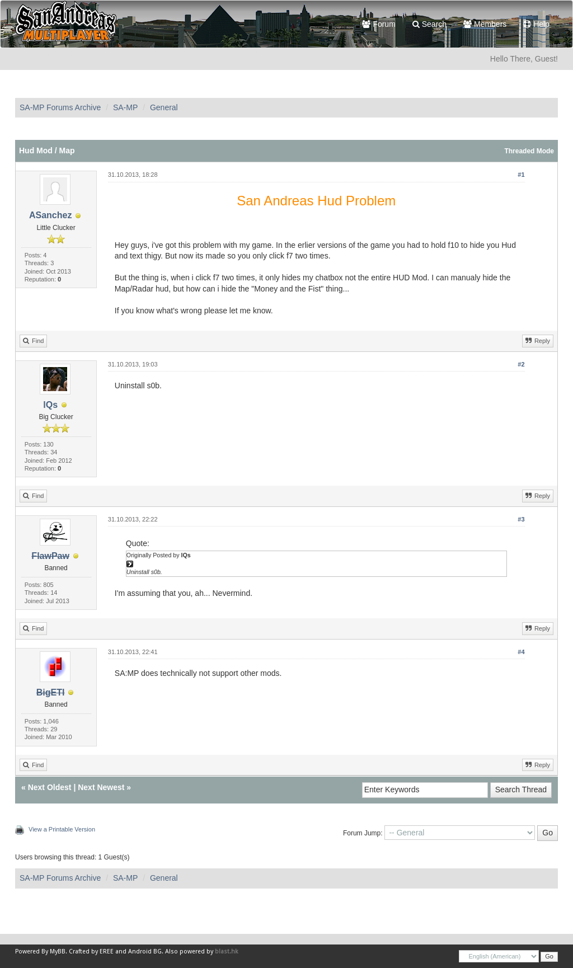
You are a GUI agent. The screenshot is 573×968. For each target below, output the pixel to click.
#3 (521, 519)
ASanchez (50, 215)
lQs (50, 405)
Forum (378, 24)
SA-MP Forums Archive (60, 107)
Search (429, 24)
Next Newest (101, 787)
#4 (521, 652)
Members (484, 24)
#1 (521, 174)
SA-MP (125, 107)
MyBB (57, 951)
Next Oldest (50, 787)
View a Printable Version (62, 829)
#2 (521, 364)
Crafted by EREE (91, 951)
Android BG (145, 951)
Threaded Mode (529, 151)
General (164, 107)
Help (536, 24)
